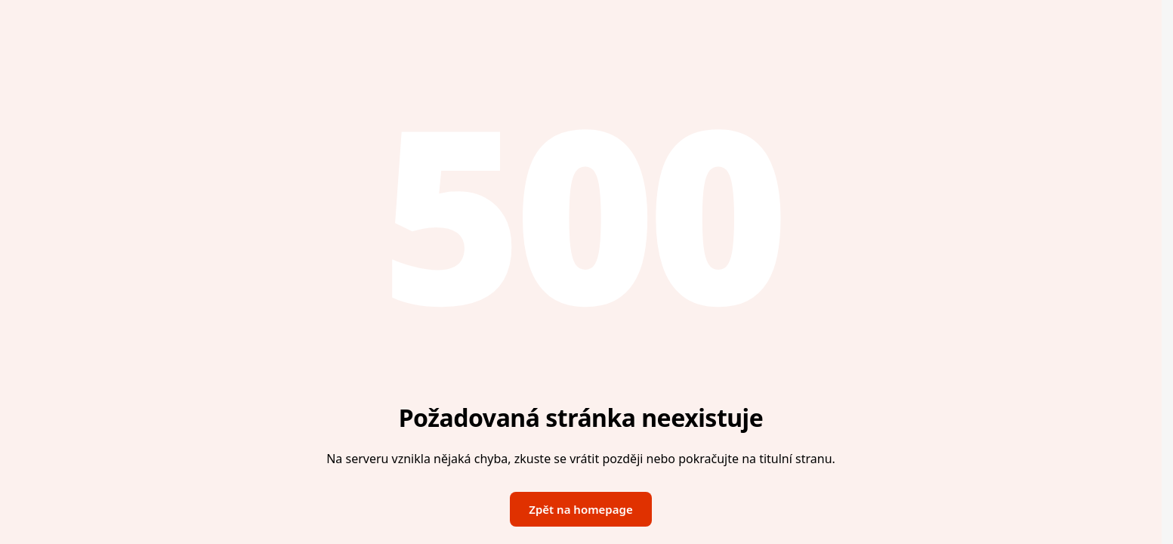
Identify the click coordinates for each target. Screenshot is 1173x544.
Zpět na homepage (580, 509)
